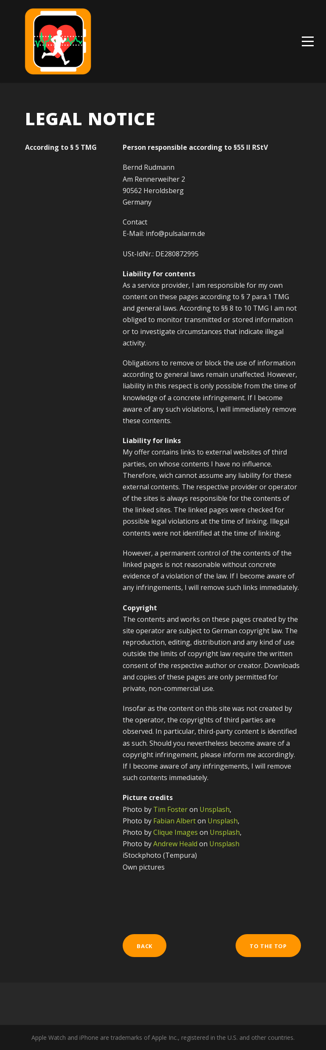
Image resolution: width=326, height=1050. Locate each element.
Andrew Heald (175, 843)
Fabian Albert (174, 820)
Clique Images (175, 832)
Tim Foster (170, 809)
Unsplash (215, 809)
